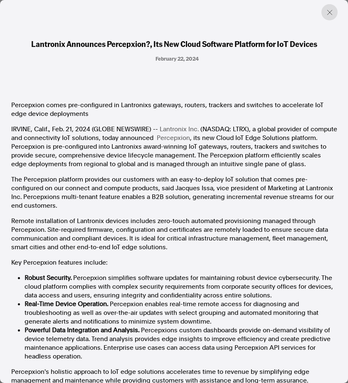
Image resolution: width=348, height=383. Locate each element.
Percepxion (173, 138)
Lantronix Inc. (179, 129)
